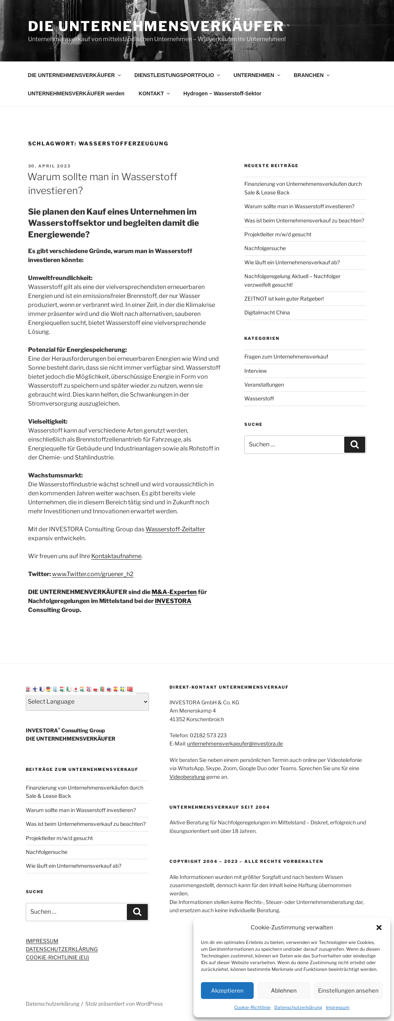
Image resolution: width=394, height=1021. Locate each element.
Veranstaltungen (264, 384)
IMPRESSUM (42, 941)
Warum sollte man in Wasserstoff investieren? (299, 206)
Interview (255, 371)
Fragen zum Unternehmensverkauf (286, 356)
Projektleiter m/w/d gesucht (277, 234)
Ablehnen (284, 990)
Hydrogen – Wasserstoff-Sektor (222, 93)
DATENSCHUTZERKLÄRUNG (62, 949)
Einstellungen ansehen (348, 990)
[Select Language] (87, 702)
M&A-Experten (174, 592)
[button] (379, 927)
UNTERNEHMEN (257, 75)
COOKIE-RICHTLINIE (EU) (57, 957)
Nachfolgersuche (265, 248)
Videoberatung (187, 777)
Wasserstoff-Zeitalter (175, 529)
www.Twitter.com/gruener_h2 (93, 574)
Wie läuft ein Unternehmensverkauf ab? (292, 262)
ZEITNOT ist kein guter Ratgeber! (284, 298)
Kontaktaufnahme (116, 556)
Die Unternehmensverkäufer (156, 26)
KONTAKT (155, 93)
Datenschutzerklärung (298, 1007)
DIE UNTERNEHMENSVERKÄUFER (75, 75)
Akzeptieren (227, 990)
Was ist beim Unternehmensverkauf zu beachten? (304, 220)
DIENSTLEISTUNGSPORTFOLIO (177, 75)
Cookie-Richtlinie (252, 1007)
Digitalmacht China (267, 312)
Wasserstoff (259, 398)
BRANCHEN (312, 75)
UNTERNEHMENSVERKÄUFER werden (76, 93)
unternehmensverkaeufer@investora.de (235, 743)
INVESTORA (173, 601)
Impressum (337, 1007)
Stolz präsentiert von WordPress (124, 1003)
